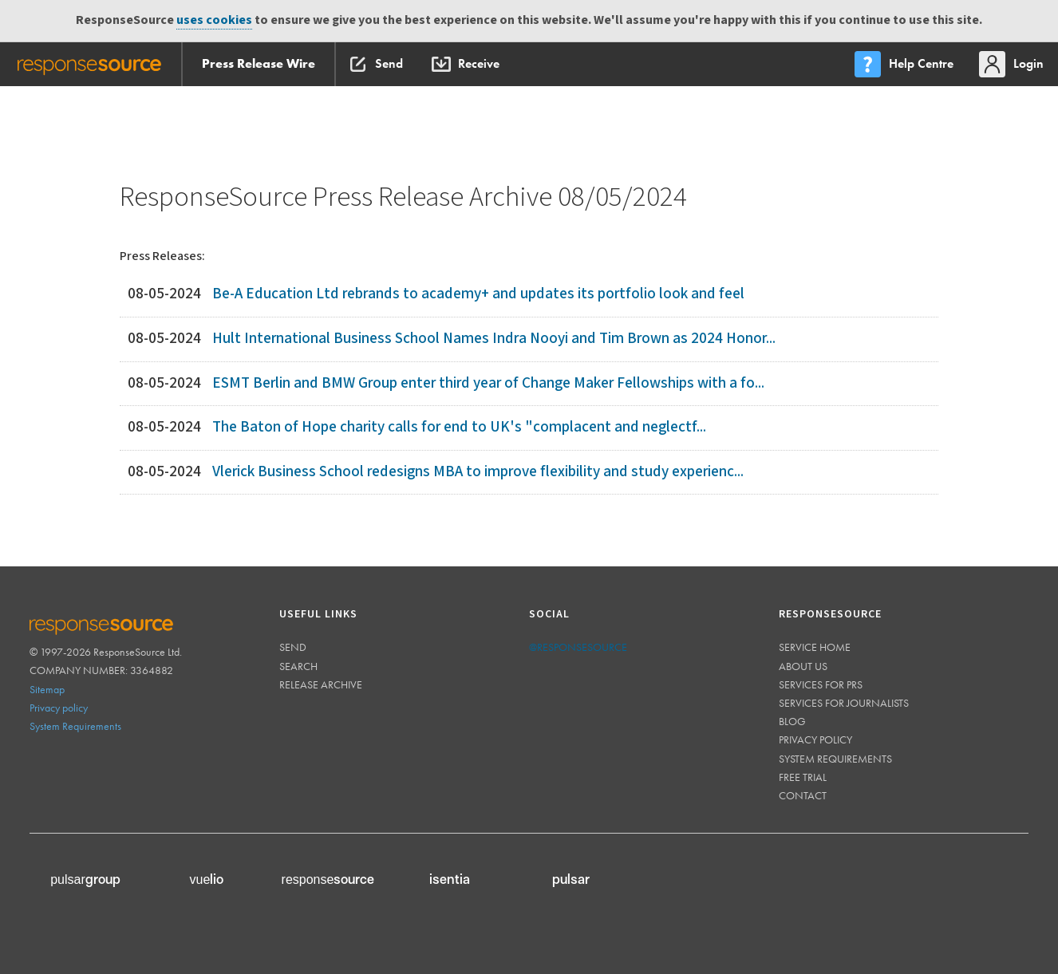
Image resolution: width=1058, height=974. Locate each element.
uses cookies (214, 20)
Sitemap (47, 689)
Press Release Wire (258, 63)
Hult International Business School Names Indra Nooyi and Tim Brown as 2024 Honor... (494, 339)
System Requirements (75, 726)
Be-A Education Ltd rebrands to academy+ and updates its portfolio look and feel (478, 294)
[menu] (905, 64)
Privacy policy (59, 707)
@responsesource (578, 647)
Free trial (803, 777)
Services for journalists (844, 703)
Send (292, 647)
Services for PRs (821, 684)
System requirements (835, 758)
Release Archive (320, 684)
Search (298, 666)
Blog (792, 721)
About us (803, 666)
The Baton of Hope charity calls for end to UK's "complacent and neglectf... (459, 427)
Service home (815, 647)
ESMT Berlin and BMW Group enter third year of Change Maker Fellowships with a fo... (488, 383)
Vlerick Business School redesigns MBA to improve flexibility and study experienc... (478, 472)
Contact (803, 795)
